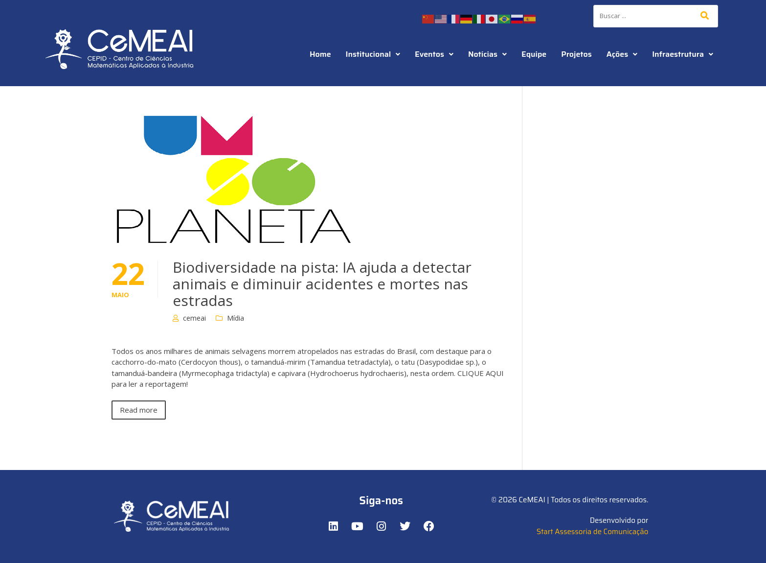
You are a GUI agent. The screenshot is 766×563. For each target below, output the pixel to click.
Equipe (533, 54)
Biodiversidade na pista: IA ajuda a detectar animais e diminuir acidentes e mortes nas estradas (322, 283)
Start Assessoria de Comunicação (593, 532)
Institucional (373, 54)
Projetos (576, 54)
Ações (622, 54)
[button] (373, 54)
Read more (139, 410)
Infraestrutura (682, 54)
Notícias (487, 54)
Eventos (434, 54)
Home (320, 54)
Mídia (235, 318)
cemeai (194, 318)
